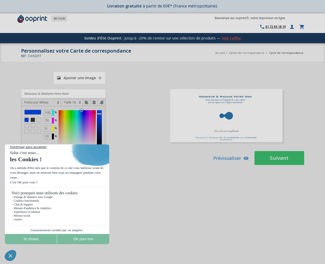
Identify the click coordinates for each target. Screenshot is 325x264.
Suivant (279, 158)
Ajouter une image (76, 77)
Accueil (220, 53)
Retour (59, 18)
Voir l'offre (231, 37)
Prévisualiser (231, 158)
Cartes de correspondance (246, 53)
